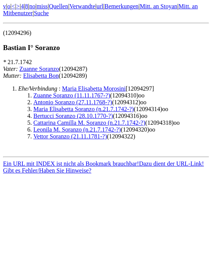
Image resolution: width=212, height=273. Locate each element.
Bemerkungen (122, 6)
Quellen (58, 6)
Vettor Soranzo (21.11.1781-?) (70, 136)
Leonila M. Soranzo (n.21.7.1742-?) (77, 129)
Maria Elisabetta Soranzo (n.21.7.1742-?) (83, 109)
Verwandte (82, 6)
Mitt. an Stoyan (158, 6)
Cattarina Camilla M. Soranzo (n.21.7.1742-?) (89, 122)
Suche (41, 13)
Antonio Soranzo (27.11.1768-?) (72, 102)
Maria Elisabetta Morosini (94, 88)
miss (41, 6)
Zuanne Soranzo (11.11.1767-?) (71, 95)
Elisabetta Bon (41, 75)
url (100, 6)
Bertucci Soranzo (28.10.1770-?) (73, 116)
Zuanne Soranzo (39, 69)
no (32, 6)
